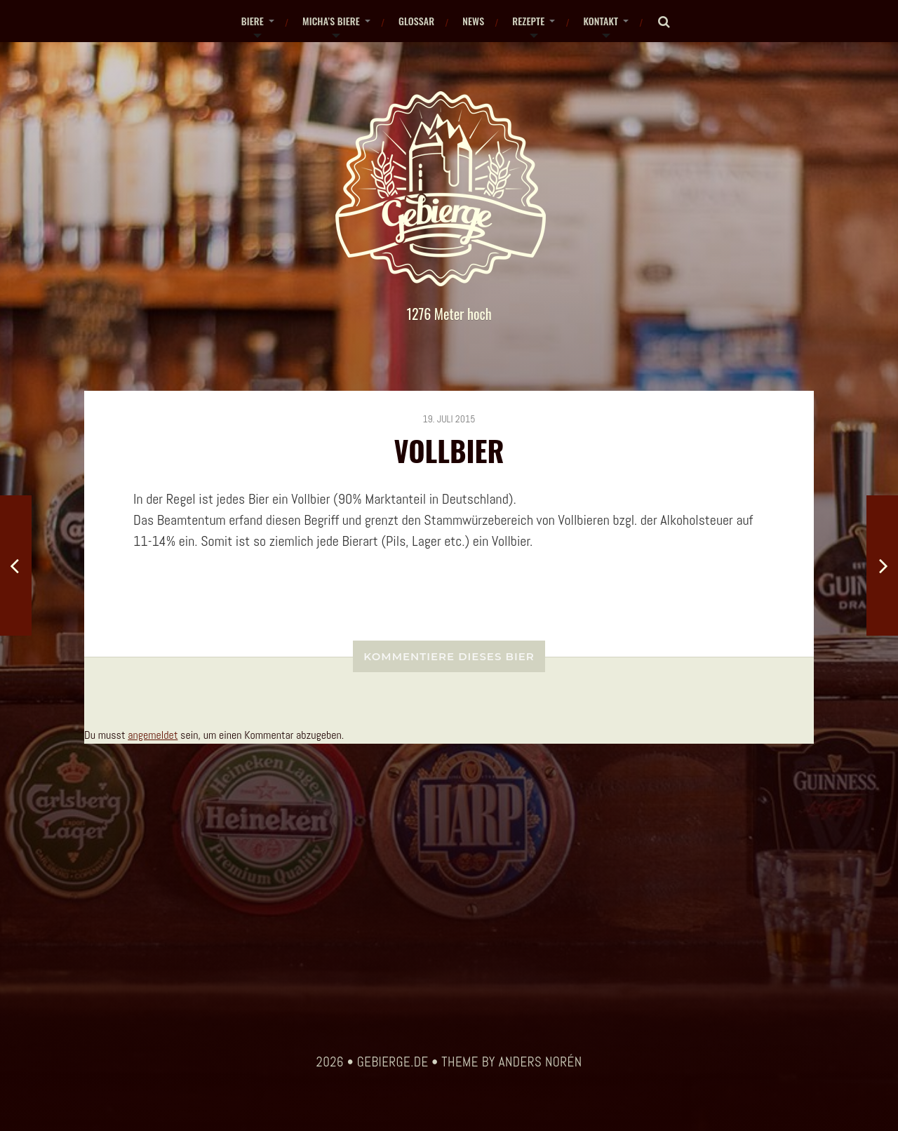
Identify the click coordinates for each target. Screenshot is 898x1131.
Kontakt (600, 20)
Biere (252, 20)
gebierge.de (393, 1062)
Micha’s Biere (331, 20)
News (473, 20)
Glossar (416, 20)
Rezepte (528, 20)
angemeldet (152, 735)
